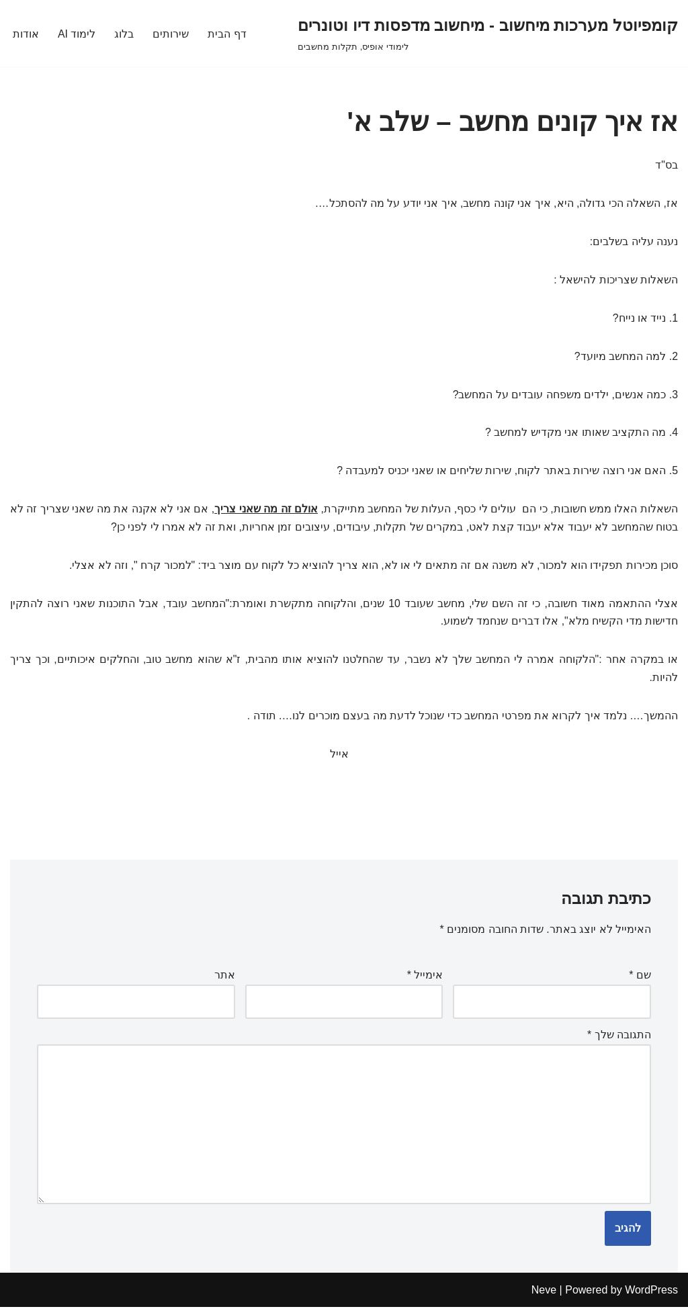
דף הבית (227, 33)
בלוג (124, 33)
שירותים (171, 33)
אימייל (425, 979)
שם (640, 979)
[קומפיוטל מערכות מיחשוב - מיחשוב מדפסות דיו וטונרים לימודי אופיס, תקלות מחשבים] (488, 33)
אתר (224, 979)
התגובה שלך (619, 1039)
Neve (543, 1296)
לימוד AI (77, 33)
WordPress (651, 1296)
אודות (26, 33)
